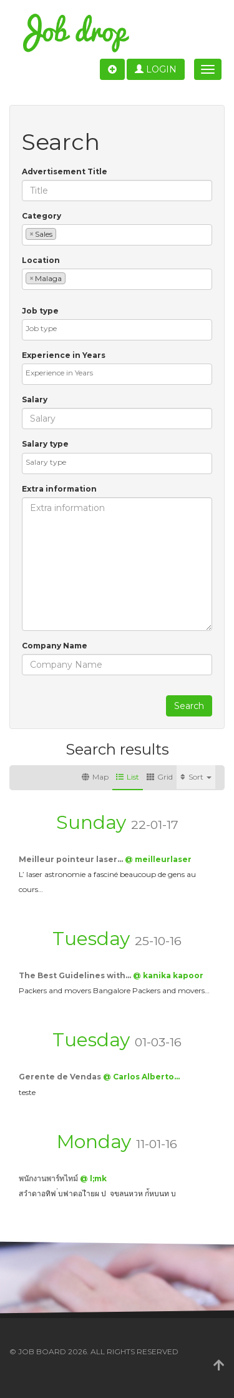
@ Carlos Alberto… (141, 1076)
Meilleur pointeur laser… (72, 859)
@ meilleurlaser (158, 859)
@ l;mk (93, 1178)
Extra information (59, 488)
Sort (196, 776)
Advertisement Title (64, 171)
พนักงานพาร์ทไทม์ (49, 1178)
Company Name (54, 645)
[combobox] (117, 234)
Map (95, 776)
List (127, 776)
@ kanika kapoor (168, 975)
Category (41, 216)
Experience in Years (63, 355)
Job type (40, 310)
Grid (160, 776)
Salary (34, 399)
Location (41, 260)
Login (156, 69)
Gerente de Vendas (61, 1076)
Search (189, 705)
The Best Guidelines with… (76, 975)
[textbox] (62, 233)
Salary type (45, 444)
